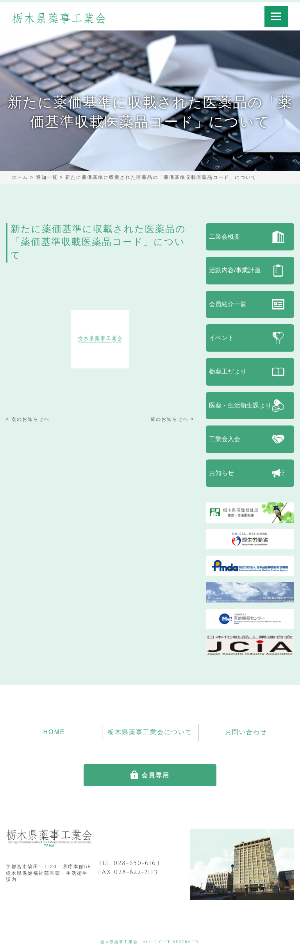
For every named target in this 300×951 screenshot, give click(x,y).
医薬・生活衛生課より (240, 405)
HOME (54, 732)
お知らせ (221, 473)
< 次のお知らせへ (28, 419)
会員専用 (155, 775)
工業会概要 (224, 236)
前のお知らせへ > (172, 419)
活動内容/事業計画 (235, 270)
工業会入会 (224, 439)
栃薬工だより (227, 371)
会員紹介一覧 (227, 304)
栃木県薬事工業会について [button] (150, 732)
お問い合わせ (246, 732)
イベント (221, 337)
